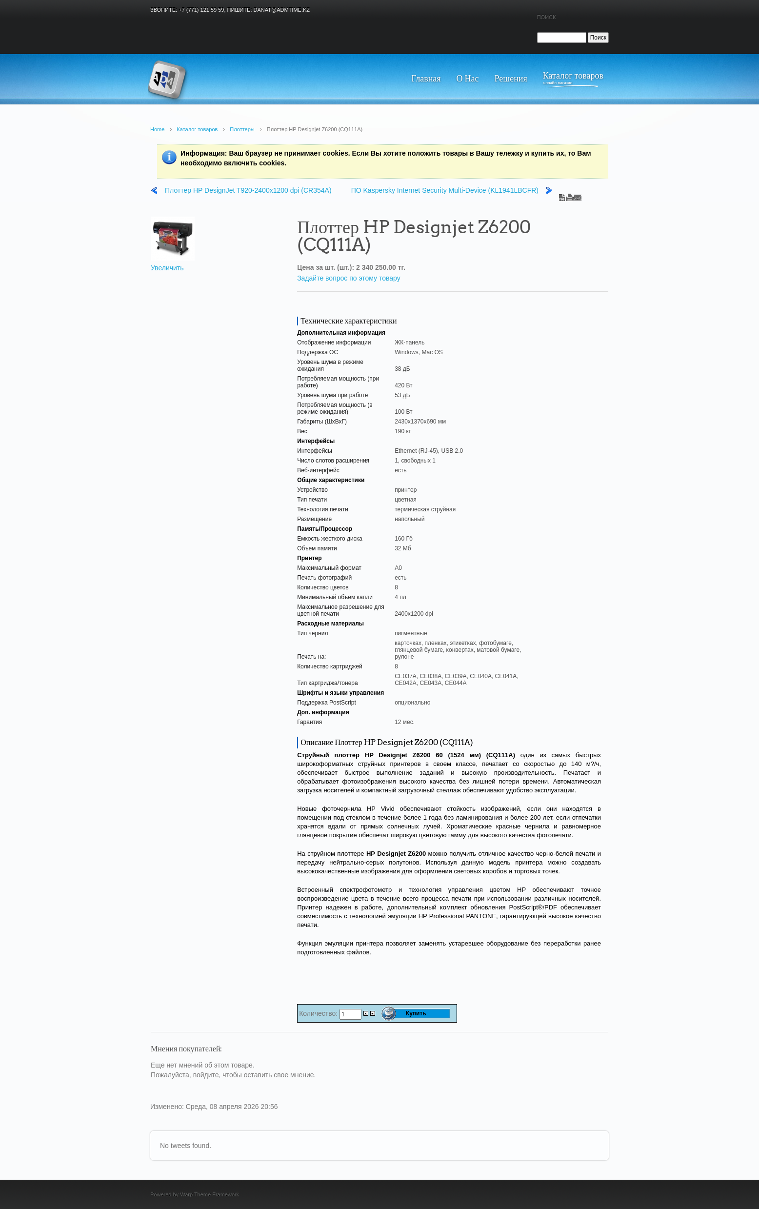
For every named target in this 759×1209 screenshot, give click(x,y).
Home (157, 129)
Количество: (319, 1013)
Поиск (546, 17)
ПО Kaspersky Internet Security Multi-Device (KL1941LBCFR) (445, 190)
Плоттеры (242, 129)
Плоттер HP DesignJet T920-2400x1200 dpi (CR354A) (248, 190)
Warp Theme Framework (209, 1194)
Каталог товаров (197, 129)
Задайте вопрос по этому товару (348, 278)
